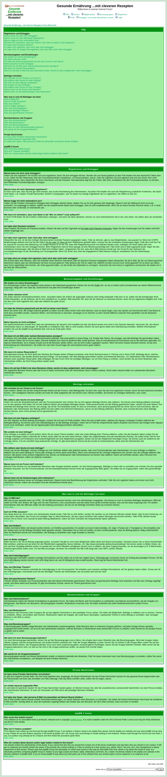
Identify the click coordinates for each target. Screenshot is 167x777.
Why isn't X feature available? (17, 151)
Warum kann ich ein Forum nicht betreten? (22, 89)
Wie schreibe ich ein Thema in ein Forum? (22, 78)
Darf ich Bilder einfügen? (14, 106)
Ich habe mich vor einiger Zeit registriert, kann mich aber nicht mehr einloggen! (38, 49)
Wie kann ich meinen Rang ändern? (19, 68)
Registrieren (121, 14)
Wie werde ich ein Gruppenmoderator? (21, 129)
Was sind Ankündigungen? (15, 108)
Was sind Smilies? (12, 104)
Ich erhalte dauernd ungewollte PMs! (20, 139)
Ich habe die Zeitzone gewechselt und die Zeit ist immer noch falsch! (33, 61)
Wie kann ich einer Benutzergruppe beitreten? (24, 127)
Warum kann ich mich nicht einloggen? (21, 36)
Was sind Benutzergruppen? (16, 125)
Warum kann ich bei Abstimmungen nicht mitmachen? (27, 92)
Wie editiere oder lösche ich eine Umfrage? (22, 87)
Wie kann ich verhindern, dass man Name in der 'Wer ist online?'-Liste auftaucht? (39, 43)
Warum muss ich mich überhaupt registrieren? (24, 38)
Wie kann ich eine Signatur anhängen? (21, 83)
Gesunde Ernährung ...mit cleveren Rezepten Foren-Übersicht (30, 25)
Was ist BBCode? (11, 99)
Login (118, 18)
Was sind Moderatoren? (14, 122)
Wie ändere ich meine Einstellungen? (20, 57)
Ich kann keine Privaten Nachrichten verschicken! (25, 137)
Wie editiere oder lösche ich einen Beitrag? (22, 80)
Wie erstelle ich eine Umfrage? (17, 85)
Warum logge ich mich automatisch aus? (21, 40)
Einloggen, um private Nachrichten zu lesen (95, 18)
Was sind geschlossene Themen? (18, 113)
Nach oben (9, 185)
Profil (71, 18)
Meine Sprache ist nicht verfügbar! (19, 64)
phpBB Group (76, 720)
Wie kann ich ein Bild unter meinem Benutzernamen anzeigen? (31, 66)
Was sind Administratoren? (15, 120)
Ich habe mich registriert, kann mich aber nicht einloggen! (29, 47)
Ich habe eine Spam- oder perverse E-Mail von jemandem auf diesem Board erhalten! (41, 141)
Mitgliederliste (88, 14)
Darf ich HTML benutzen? (15, 101)
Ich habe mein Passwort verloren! (18, 45)
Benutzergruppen (105, 14)
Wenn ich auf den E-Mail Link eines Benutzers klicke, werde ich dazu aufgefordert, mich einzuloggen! (48, 71)
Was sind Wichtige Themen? (16, 110)
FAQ (66, 14)
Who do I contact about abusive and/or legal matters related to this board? (36, 153)
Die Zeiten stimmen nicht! (15, 59)
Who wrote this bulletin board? (17, 149)
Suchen (75, 14)
